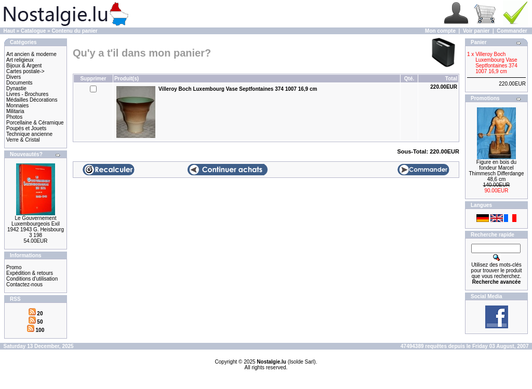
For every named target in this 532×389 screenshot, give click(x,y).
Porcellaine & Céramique (35, 123)
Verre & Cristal (22, 140)
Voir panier (476, 31)
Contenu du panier (74, 31)
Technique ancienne (29, 134)
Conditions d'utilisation (32, 279)
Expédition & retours (29, 273)
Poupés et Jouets (26, 128)
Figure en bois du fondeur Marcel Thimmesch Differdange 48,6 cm (496, 170)
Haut (9, 31)
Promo (13, 267)
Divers (13, 77)
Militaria (15, 111)
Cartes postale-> (25, 71)
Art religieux (20, 60)
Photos (14, 117)
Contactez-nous (24, 284)
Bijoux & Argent (24, 65)
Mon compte (440, 31)
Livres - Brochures (27, 94)
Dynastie (16, 88)
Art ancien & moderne (31, 54)
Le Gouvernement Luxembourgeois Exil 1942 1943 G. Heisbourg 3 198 (35, 226)
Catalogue (33, 31)
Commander (512, 31)
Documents (19, 83)
